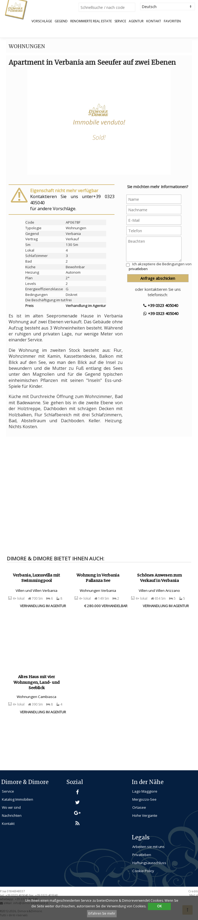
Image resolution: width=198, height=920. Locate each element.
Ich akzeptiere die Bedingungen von (160, 266)
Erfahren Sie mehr (101, 913)
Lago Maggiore (144, 791)
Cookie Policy (143, 870)
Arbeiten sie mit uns (148, 846)
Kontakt (153, 21)
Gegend (61, 21)
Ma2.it (193, 895)
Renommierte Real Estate (91, 21)
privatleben (138, 268)
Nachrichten (12, 815)
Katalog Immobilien (17, 799)
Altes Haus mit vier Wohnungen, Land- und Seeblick (36, 682)
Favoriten (172, 21)
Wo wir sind (11, 807)
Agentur (136, 21)
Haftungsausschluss (149, 862)
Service (120, 21)
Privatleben (141, 854)
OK (159, 906)
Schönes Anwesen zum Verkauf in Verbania (159, 578)
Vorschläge (42, 21)
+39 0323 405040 (160, 305)
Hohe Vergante (144, 815)
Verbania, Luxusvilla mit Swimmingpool (36, 578)
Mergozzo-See (144, 799)
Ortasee (139, 807)
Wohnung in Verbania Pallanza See (98, 578)
